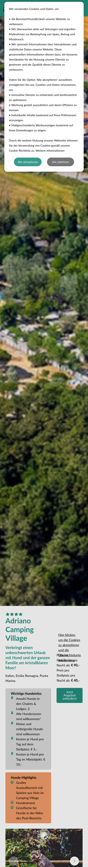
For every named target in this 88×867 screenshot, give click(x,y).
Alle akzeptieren (28, 162)
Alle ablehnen (60, 162)
